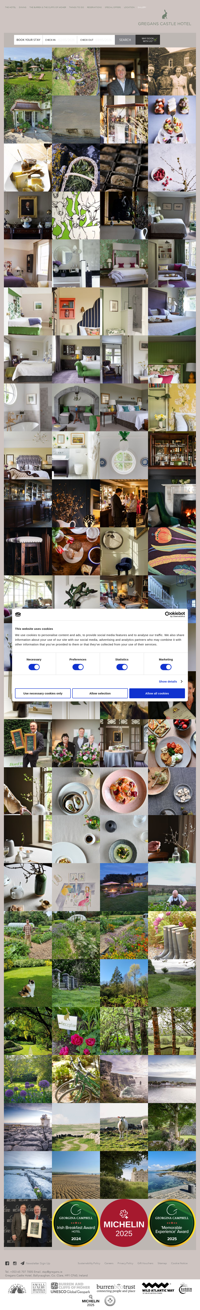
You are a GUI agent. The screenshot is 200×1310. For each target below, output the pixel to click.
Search (125, 40)
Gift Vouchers (174, 39)
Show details (168, 681)
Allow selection (100, 693)
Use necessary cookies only (42, 693)
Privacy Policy (125, 1263)
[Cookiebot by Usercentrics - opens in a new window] (168, 615)
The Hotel (10, 7)
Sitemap (162, 1263)
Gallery (142, 7)
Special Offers (113, 7)
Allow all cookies (157, 693)
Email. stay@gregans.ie (48, 1271)
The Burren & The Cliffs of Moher (47, 7)
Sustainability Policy (89, 1263)
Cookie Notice (179, 1263)
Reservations (94, 7)
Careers (108, 1263)
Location (129, 7)
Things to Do (76, 7)
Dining (22, 7)
